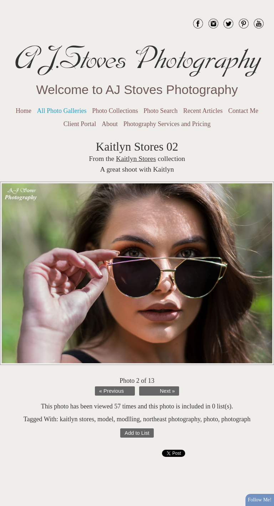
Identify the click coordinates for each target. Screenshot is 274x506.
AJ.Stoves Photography (137, 58)
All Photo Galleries (62, 110)
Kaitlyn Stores (136, 158)
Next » (167, 391)
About (110, 123)
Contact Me (243, 110)
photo (210, 419)
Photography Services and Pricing (166, 123)
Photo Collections (115, 110)
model (105, 419)
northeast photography (171, 419)
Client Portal (80, 123)
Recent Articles (203, 110)
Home (23, 110)
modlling (128, 419)
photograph (235, 419)
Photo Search (160, 110)
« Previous (111, 391)
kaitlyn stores (77, 419)
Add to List (137, 433)
